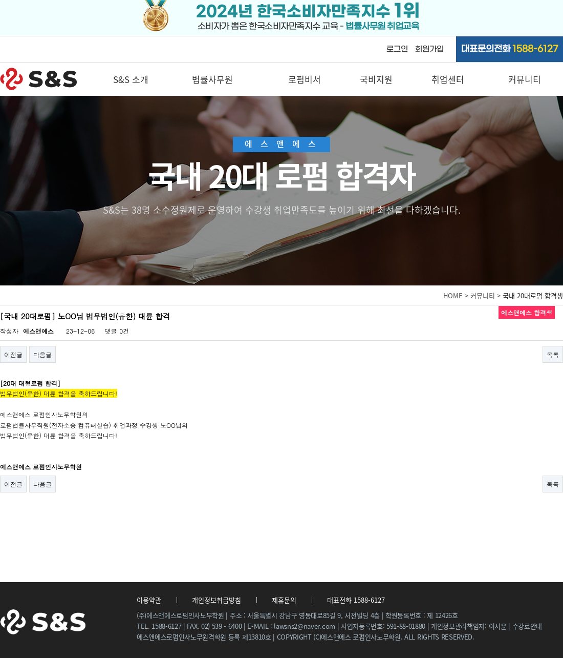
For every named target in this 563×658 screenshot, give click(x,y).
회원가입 (429, 49)
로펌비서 (304, 79)
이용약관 (149, 600)
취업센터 (447, 79)
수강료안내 (527, 626)
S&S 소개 (130, 79)
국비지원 (376, 79)
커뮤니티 (524, 79)
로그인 (397, 49)
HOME (453, 295)
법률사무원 (212, 79)
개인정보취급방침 (216, 600)
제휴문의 (284, 600)
